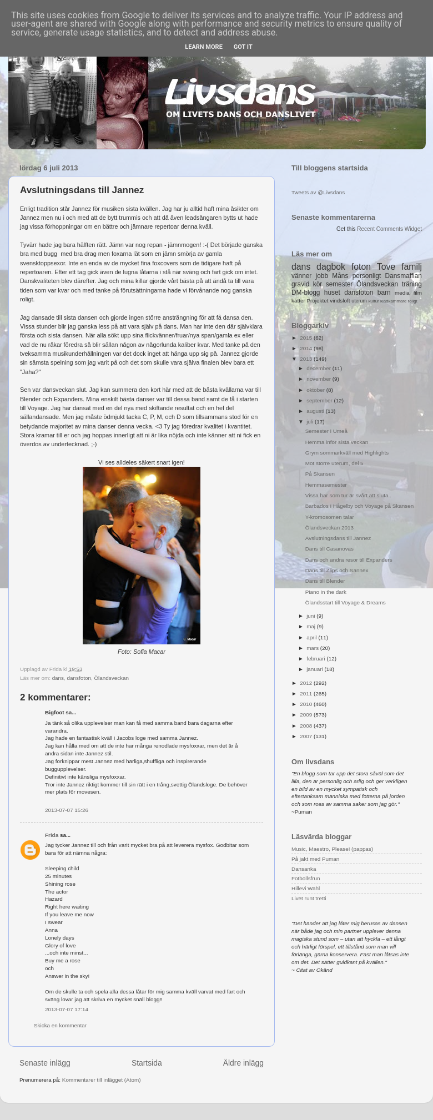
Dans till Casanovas (329, 549)
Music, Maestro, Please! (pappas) (332, 849)
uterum (359, 301)
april (312, 637)
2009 (307, 715)
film (418, 293)
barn (384, 292)
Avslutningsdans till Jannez (338, 538)
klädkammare (393, 301)
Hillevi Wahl (305, 888)
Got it (243, 47)
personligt (367, 276)
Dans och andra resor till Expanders (348, 560)
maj (311, 626)
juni (311, 616)
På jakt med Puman (315, 859)
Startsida (147, 1062)
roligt (412, 301)
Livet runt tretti (308, 898)
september (320, 400)
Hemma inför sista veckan (337, 442)
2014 (307, 348)
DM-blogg (305, 292)
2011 (307, 693)
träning (412, 284)
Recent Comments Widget (389, 229)
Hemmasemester (326, 485)
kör (318, 284)
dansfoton (79, 678)
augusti (316, 411)
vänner (301, 276)
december (319, 368)
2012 (307, 683)
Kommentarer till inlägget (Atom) (101, 1080)
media (402, 293)
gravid (300, 284)
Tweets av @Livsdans (318, 192)
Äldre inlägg (243, 1062)
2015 (307, 338)
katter (298, 300)
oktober (316, 390)
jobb (322, 276)
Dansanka (303, 869)
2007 (307, 736)
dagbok (330, 266)
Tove (386, 266)
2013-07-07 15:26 (66, 810)
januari (315, 669)
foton (361, 266)
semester (339, 284)
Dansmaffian (403, 276)
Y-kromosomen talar (329, 517)
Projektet (317, 300)
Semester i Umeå (326, 431)
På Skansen (320, 474)
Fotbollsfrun (305, 878)
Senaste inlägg (45, 1062)
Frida (51, 835)
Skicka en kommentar (60, 1025)
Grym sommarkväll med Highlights (347, 453)
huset (332, 292)
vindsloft (340, 300)
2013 (307, 359)
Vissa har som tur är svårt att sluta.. (348, 495)
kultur (373, 301)
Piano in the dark (325, 592)
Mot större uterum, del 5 (334, 463)
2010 (307, 704)
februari (316, 658)
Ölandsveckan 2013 (329, 527)
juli (310, 421)
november (319, 379)
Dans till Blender (325, 581)
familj (411, 266)
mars (313, 648)
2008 (307, 726)
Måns (340, 276)
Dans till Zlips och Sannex (337, 570)
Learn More (204, 47)
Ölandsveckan (111, 678)
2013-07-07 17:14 (66, 1009)
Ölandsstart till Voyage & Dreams (345, 602)
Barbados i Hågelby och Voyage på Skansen (359, 506)
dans (58, 678)
